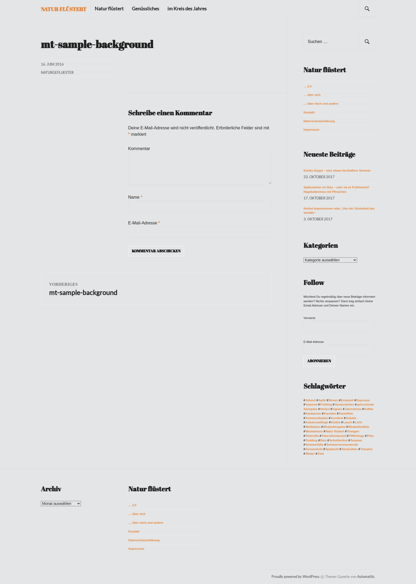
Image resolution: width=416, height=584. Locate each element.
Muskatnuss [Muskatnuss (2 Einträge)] (314, 431)
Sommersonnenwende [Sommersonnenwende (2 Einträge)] (342, 444)
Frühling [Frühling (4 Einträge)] (326, 404)
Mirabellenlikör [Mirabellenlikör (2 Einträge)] (358, 426)
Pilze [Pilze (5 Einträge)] (370, 435)
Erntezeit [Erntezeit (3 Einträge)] (347, 400)
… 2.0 (307, 86)
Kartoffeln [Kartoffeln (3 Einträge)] (346, 413)
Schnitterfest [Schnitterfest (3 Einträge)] (338, 440)
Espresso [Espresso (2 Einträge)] (363, 400)
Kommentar (139, 148)
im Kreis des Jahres (187, 8)
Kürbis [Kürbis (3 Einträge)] (335, 422)
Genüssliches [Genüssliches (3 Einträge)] (344, 404)
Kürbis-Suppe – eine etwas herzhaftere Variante (337, 170)
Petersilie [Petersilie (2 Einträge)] (312, 435)
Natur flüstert (63, 9)
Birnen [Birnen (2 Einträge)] (333, 400)
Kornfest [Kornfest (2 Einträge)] (337, 418)
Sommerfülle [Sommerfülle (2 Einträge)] (315, 444)
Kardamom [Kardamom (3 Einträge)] (313, 413)
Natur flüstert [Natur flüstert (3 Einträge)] (335, 431)
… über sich (312, 94)
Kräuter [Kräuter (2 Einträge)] (351, 418)
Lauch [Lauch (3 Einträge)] (347, 422)
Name (135, 197)
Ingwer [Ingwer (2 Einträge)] (337, 409)
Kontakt (309, 112)
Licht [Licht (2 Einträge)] (358, 422)
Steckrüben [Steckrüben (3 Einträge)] (349, 449)
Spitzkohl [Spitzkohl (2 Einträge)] (332, 449)
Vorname (309, 317)
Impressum (311, 129)
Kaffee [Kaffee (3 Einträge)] (368, 409)
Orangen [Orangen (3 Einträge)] (353, 431)
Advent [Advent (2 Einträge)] (311, 400)
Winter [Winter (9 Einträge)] (310, 453)
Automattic (365, 576)
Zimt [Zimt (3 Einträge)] (321, 453)
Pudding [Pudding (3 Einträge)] (312, 440)
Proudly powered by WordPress (295, 576)
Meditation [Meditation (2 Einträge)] (313, 426)
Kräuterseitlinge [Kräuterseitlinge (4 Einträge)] (317, 422)
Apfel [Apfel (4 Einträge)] (322, 400)
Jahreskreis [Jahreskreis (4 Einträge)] (353, 409)
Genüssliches (145, 8)
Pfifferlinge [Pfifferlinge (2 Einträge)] (356, 435)
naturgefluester (57, 72)
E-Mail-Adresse (144, 223)
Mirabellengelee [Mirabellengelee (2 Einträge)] (334, 426)
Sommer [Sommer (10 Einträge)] (356, 440)
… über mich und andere (321, 103)
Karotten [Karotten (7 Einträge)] (330, 413)
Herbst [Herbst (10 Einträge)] (325, 409)
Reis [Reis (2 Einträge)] (323, 440)
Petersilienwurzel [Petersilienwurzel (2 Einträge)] (334, 435)
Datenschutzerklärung (319, 121)
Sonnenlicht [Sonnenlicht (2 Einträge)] (314, 449)
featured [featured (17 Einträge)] (311, 404)
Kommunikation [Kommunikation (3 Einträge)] (317, 418)
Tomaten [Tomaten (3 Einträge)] (367, 449)
